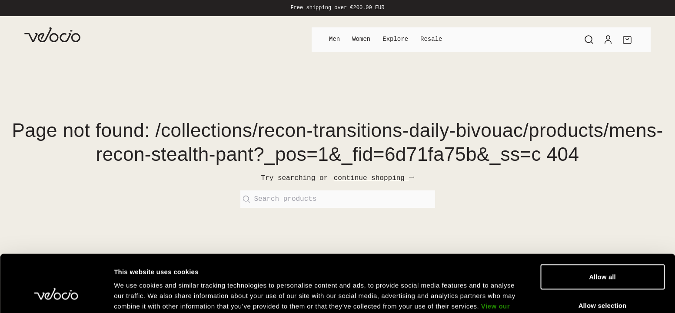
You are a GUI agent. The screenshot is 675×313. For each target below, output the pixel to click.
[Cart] (627, 39)
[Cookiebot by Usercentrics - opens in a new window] (56, 296)
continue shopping (374, 178)
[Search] (589, 39)
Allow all (602, 227)
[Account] (608, 39)
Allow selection (603, 256)
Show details (456, 296)
